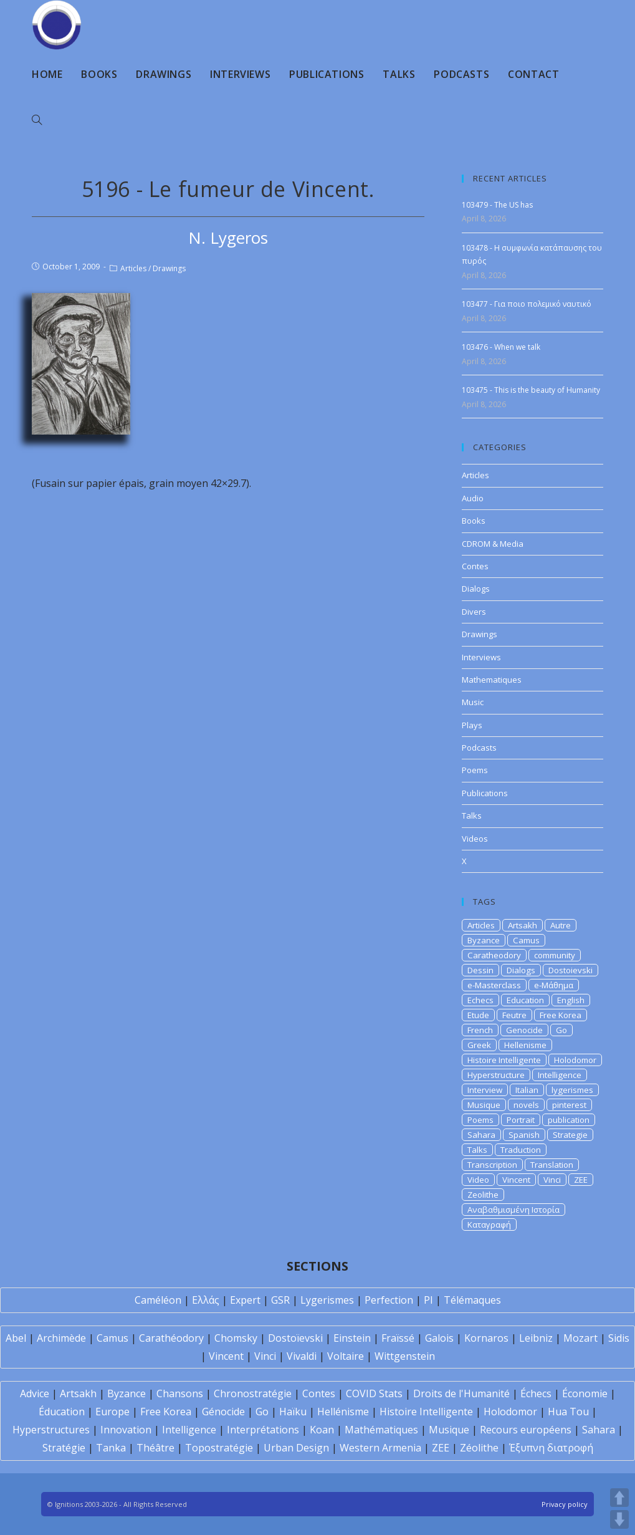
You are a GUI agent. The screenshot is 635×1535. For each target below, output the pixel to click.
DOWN (619, 1519)
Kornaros (486, 1338)
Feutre (514, 1015)
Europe (112, 1411)
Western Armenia (380, 1448)
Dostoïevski (295, 1338)
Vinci (552, 1179)
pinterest (569, 1104)
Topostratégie (219, 1448)
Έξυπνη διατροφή (551, 1448)
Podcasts (479, 747)
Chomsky (235, 1338)
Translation (551, 1164)
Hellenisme (525, 1045)
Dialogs (476, 588)
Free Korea (560, 1015)
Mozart (580, 1338)
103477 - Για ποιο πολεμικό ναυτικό (526, 304)
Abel (16, 1338)
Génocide (223, 1411)
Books (473, 520)
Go (561, 1030)
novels (526, 1104)
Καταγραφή (489, 1224)
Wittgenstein (405, 1356)
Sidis (618, 1338)
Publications (485, 793)
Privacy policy (565, 1504)
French (480, 1030)
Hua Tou (568, 1411)
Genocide (524, 1030)
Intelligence (559, 1074)
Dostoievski (570, 970)
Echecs (480, 1000)
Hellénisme (343, 1411)
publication (569, 1119)
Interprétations (263, 1429)
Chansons (179, 1393)
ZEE (581, 1179)
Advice (34, 1393)
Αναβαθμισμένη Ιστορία (513, 1209)
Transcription (492, 1164)
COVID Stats (374, 1393)
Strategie (570, 1134)
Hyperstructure (496, 1074)
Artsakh (522, 925)
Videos (475, 838)
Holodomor (575, 1060)
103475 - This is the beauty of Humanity (531, 390)
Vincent (516, 1179)
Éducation (62, 1411)
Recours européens (525, 1429)
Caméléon (158, 1300)
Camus (526, 940)
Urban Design (296, 1448)
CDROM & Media (492, 543)
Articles (133, 268)
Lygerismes (327, 1300)
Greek (479, 1045)
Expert (245, 1300)
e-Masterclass (494, 985)
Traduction (520, 1149)
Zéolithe (479, 1448)
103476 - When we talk (501, 347)
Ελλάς (205, 1300)
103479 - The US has (497, 205)
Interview (484, 1089)
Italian (526, 1089)
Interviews (481, 657)
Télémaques (472, 1300)
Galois (439, 1338)
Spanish (524, 1134)
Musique (483, 1104)
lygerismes (572, 1089)
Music (473, 702)
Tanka (111, 1448)
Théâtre (155, 1448)
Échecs (535, 1393)
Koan (322, 1429)
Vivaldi (302, 1356)
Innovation (125, 1429)
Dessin (480, 970)
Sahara (481, 1134)
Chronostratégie (253, 1393)
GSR (280, 1300)
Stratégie (63, 1448)
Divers (474, 611)
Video (478, 1179)
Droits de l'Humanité (461, 1393)
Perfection (389, 1300)
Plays (472, 725)
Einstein (352, 1338)
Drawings (169, 268)
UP (619, 1497)
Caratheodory (494, 955)
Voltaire (345, 1356)
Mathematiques (492, 679)
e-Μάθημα (553, 985)
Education (525, 1000)
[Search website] (36, 120)
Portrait (521, 1119)
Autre (560, 925)
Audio (473, 498)
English (571, 1000)
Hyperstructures (51, 1429)
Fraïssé (397, 1338)
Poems (475, 770)
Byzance (483, 940)
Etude (478, 1015)
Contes (475, 566)
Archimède (61, 1338)
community (554, 955)
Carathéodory (171, 1338)
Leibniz (536, 1338)
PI (428, 1300)
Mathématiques (381, 1429)
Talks (472, 815)
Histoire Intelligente (504, 1060)
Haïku (293, 1411)
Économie (585, 1393)
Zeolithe (483, 1194)
